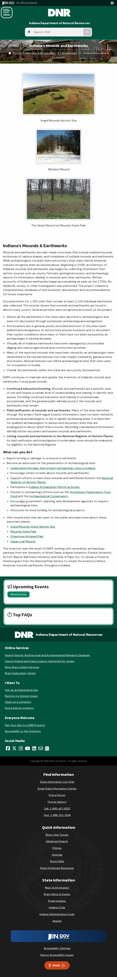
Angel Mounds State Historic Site (32, 527)
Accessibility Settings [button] (57, 948)
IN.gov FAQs (57, 861)
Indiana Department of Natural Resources (59, 23)
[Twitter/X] (14, 748)
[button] (113, 2)
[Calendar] (47, 748)
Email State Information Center (57, 788)
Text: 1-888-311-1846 (57, 815)
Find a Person (57, 795)
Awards (57, 921)
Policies (57, 848)
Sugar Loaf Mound (22, 541)
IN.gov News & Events (57, 894)
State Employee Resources (57, 868)
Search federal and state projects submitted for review (39, 661)
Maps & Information (57, 887)
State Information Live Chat (57, 781)
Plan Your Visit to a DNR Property (25, 725)
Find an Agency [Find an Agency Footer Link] (57, 801)
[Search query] (57, 32)
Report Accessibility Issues (57, 955)
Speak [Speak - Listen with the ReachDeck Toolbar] (56, 965)
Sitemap (57, 854)
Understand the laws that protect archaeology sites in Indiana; (53, 468)
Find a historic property (19, 708)
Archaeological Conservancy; (49, 496)
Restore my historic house (21, 696)
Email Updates (57, 901)
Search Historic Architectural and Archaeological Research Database (47, 655)
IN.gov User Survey (57, 834)
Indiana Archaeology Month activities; (54, 487)
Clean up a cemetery (18, 702)
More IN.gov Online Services (22, 667)
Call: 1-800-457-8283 (57, 808)
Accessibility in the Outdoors (23, 731)
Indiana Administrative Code (57, 914)
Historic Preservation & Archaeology (34, 53)
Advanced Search (57, 841)
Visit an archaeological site (21, 690)
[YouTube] (27, 748)
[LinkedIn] (34, 748)
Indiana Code (57, 907)
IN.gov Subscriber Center (20, 673)
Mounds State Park (23, 531)
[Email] (40, 748)
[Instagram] (21, 748)
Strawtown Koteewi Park (26, 536)
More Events (18, 594)
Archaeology (69, 53)
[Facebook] (8, 748)
